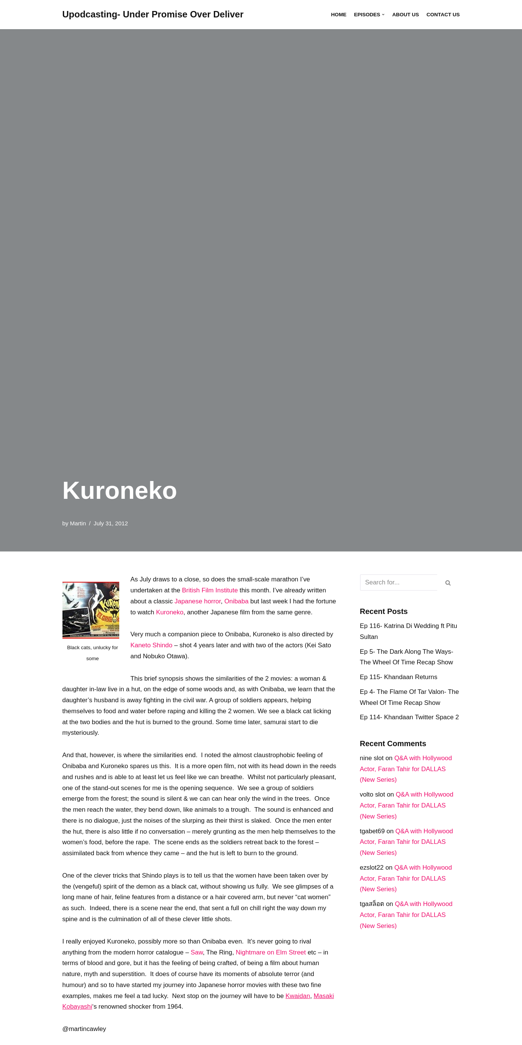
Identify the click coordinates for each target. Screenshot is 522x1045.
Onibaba (237, 601)
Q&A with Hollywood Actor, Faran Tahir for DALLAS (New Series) (406, 769)
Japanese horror (198, 601)
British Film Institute (210, 590)
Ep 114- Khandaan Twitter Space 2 (410, 717)
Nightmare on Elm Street (272, 964)
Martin (78, 523)
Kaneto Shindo (152, 645)
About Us (405, 14)
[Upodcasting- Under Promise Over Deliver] (153, 14)
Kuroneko (192, 612)
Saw (198, 964)
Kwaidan (299, 1008)
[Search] (398, 582)
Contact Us (443, 14)
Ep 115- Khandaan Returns (399, 677)
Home (338, 14)
